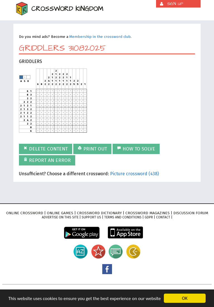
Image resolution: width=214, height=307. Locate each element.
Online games (60, 213)
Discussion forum (190, 213)
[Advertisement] (137, 103)
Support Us (91, 217)
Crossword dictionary (99, 213)
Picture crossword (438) (134, 173)
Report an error (47, 160)
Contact (163, 217)
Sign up (175, 4)
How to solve (136, 149)
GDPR (149, 217)
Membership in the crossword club (100, 37)
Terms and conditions (123, 217)
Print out (92, 149)
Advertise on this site (60, 217)
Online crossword (24, 213)
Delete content (45, 149)
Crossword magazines (147, 213)
